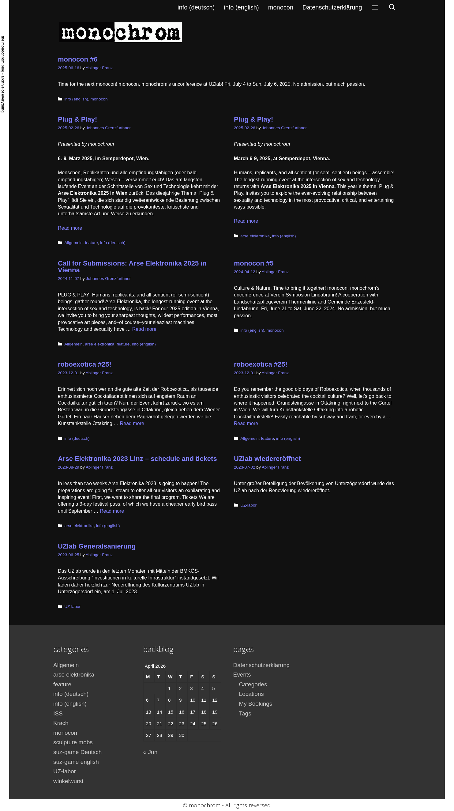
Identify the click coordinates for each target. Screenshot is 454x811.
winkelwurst (68, 781)
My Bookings (255, 703)
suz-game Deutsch (77, 752)
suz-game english (76, 762)
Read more (70, 228)
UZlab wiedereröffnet (267, 458)
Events (242, 674)
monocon (280, 7)
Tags (245, 713)
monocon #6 (78, 59)
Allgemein (73, 242)
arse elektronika (255, 236)
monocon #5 (254, 263)
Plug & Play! (77, 119)
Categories (253, 684)
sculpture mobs (73, 742)
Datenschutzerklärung (332, 7)
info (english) (241, 7)
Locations (251, 694)
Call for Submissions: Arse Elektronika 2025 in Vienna (132, 266)
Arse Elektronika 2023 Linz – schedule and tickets (137, 458)
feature (91, 242)
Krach (61, 723)
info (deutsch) (196, 7)
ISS (58, 713)
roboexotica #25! (84, 364)
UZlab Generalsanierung (97, 546)
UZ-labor (248, 505)
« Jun (150, 752)
